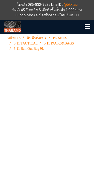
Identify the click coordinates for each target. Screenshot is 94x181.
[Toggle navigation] (87, 26)
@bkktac (70, 5)
